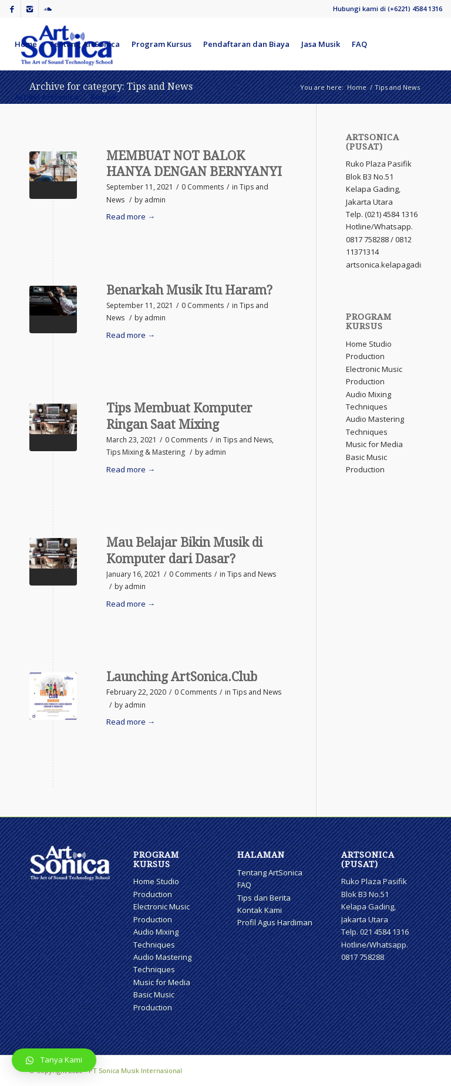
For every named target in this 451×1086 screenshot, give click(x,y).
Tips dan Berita (264, 897)
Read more (130, 216)
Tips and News (247, 440)
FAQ (244, 884)
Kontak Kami (259, 910)
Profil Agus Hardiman (274, 922)
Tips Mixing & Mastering (145, 452)
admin (155, 200)
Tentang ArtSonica (269, 872)
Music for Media (374, 444)
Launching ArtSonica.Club (181, 676)
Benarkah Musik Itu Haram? (189, 290)
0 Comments (202, 187)
